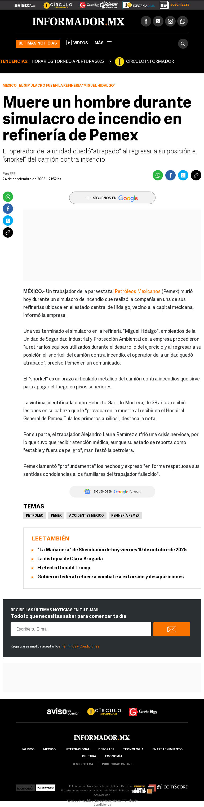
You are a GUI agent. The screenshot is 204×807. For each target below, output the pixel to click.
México (10, 85)
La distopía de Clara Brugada (70, 559)
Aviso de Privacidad (80, 801)
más (103, 43)
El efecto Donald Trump (63, 568)
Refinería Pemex (125, 515)
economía (113, 756)
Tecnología (133, 749)
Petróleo (34, 515)
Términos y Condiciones (80, 646)
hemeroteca (82, 764)
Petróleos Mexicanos (138, 291)
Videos (77, 42)
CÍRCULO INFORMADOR (150, 62)
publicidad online (117, 764)
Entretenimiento (167, 749)
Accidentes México (86, 515)
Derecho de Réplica (108, 801)
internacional (77, 749)
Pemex (56, 515)
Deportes (106, 749)
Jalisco (27, 749)
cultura (89, 756)
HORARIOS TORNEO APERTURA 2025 (68, 62)
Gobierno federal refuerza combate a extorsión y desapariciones (110, 577)
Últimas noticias (38, 44)
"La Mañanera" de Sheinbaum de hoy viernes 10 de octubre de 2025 (112, 550)
